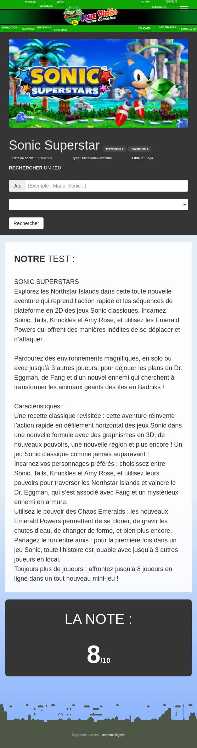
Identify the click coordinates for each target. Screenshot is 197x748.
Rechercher (26, 223)
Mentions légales (113, 735)
